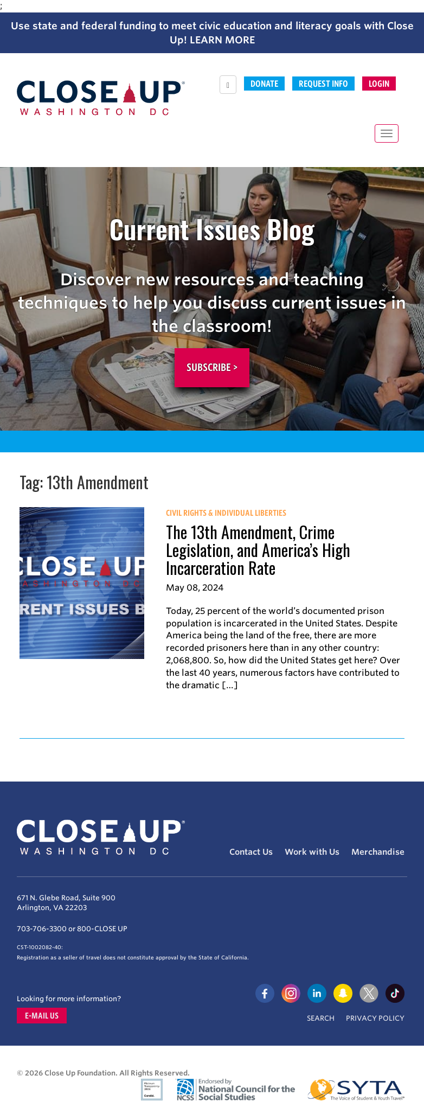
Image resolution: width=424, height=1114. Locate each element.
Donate (264, 83)
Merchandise (377, 852)
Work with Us (312, 852)
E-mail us (42, 1015)
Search (321, 1018)
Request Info (323, 83)
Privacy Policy (375, 1018)
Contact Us (251, 852)
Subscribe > (212, 367)
